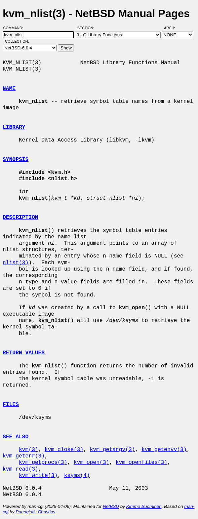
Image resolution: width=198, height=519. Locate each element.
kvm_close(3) (64, 449)
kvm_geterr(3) (24, 456)
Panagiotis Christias (35, 511)
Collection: (17, 41)
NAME (9, 88)
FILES (11, 404)
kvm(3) (28, 449)
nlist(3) (16, 263)
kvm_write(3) (38, 475)
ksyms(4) (77, 475)
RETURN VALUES (24, 353)
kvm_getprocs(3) (43, 462)
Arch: (172, 28)
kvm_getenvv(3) (164, 449)
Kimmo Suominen (143, 506)
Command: (15, 28)
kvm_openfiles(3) (141, 462)
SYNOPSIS (16, 159)
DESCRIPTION (20, 217)
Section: (87, 28)
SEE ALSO (16, 437)
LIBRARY (14, 127)
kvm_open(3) (91, 462)
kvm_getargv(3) (112, 449)
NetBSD (111, 506)
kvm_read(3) (20, 469)
